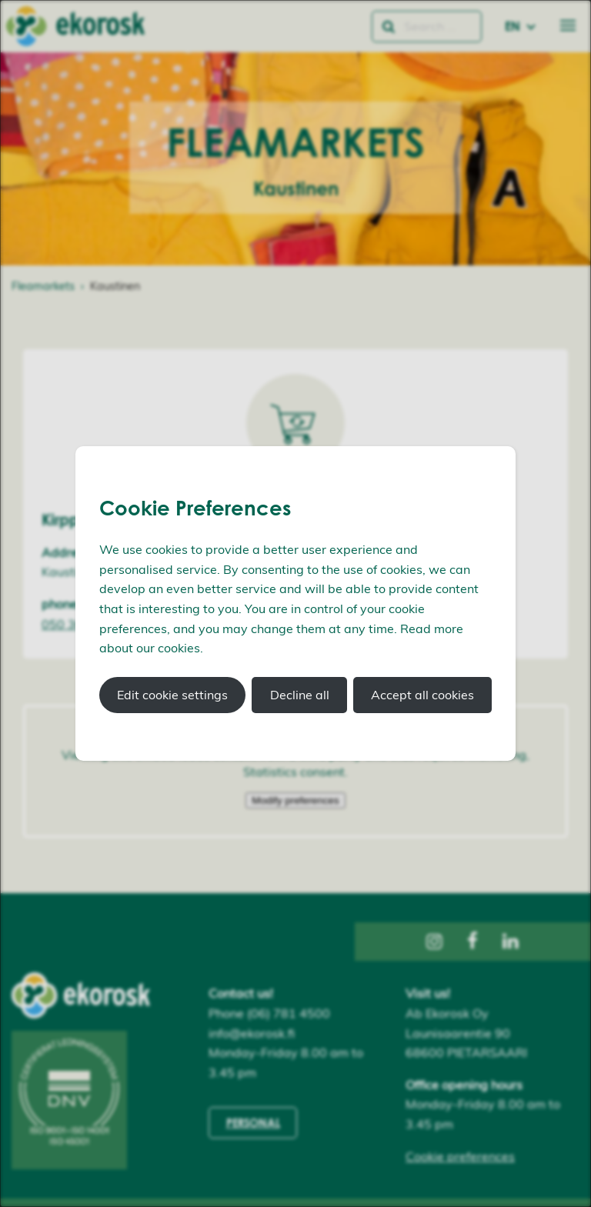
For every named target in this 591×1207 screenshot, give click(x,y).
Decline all (299, 694)
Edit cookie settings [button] (172, 694)
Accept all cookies (422, 694)
